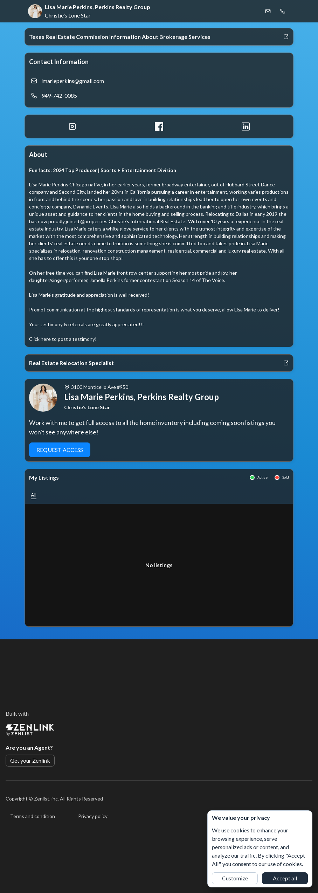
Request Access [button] (59, 449)
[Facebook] (159, 126)
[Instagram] (72, 126)
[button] (33, 494)
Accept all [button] (285, 878)
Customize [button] (235, 878)
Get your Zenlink (30, 760)
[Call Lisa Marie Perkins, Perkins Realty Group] (282, 11)
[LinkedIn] (245, 126)
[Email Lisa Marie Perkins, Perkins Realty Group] (268, 11)
